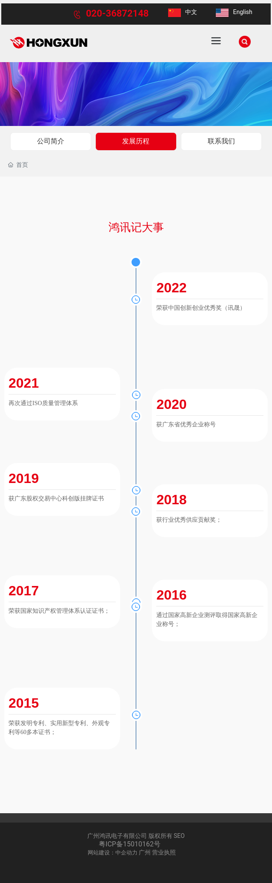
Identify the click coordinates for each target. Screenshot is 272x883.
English (242, 12)
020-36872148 (117, 13)
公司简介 (50, 141)
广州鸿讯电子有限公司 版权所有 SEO (136, 835)
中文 (191, 12)
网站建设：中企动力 (112, 852)
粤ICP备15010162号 (129, 844)
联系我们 (221, 141)
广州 (145, 852)
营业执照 (164, 852)
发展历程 (135, 141)
